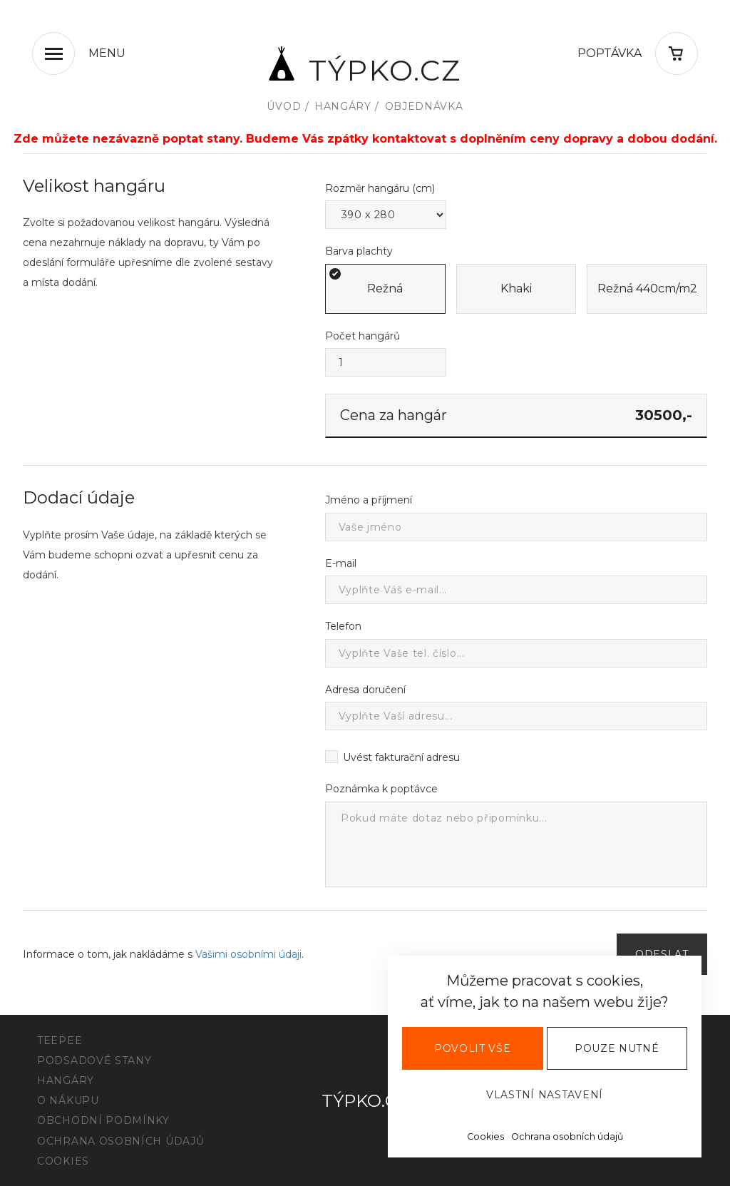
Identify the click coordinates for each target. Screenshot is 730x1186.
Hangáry (342, 106)
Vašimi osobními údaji (248, 954)
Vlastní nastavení (544, 1094)
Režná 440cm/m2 (647, 288)
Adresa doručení (365, 690)
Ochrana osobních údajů (567, 1136)
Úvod (284, 106)
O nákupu (68, 1100)
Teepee (59, 1040)
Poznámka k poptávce (381, 789)
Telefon (343, 626)
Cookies (485, 1136)
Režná (385, 288)
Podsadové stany (94, 1060)
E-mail (340, 563)
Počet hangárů (362, 336)
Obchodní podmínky (103, 1120)
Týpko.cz (365, 63)
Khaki (516, 288)
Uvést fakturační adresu (401, 758)
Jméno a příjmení (368, 500)
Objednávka (424, 106)
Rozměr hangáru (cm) (380, 188)
